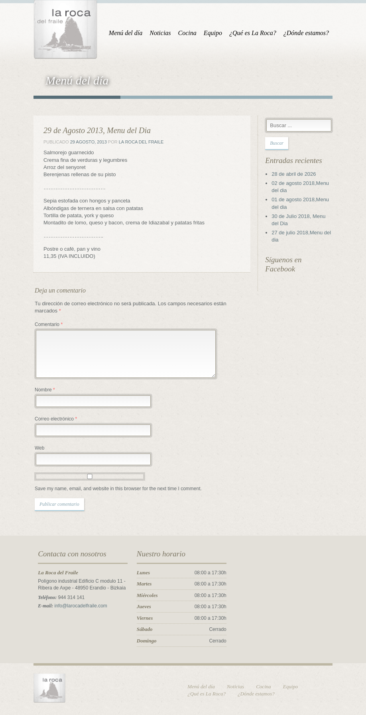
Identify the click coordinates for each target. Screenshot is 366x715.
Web (39, 448)
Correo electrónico (56, 419)
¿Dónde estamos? (306, 32)
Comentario (49, 324)
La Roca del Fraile (141, 141)
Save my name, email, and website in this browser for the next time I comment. (118, 488)
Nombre (45, 390)
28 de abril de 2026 (294, 174)
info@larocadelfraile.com (81, 606)
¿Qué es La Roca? (252, 32)
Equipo (213, 32)
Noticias (160, 32)
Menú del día (125, 32)
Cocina (187, 32)
